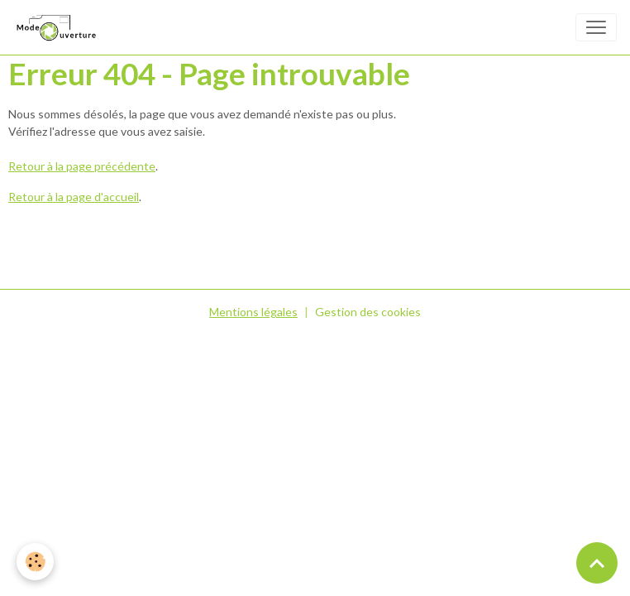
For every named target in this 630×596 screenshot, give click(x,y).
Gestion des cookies (368, 312)
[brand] (58, 27)
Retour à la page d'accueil (73, 197)
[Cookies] (35, 561)
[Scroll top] (597, 563)
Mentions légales (253, 312)
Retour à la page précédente (81, 166)
